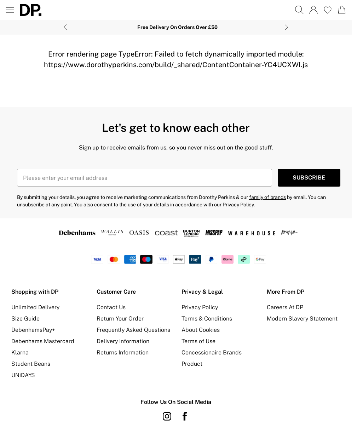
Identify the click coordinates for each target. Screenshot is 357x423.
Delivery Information (123, 341)
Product (192, 363)
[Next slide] (286, 27)
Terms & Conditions (207, 318)
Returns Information (123, 352)
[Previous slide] (65, 27)
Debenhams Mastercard (42, 341)
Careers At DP (285, 307)
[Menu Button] (10, 10)
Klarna (20, 352)
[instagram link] (167, 416)
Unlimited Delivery (35, 307)
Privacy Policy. (239, 204)
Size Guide (25, 318)
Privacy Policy (200, 307)
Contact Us (111, 307)
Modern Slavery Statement (302, 318)
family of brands (267, 197)
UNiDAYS (23, 375)
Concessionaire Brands (212, 352)
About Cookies (201, 330)
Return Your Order (120, 318)
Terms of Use (198, 341)
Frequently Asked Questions (133, 330)
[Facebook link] (184, 416)
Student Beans (30, 363)
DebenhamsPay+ (33, 330)
